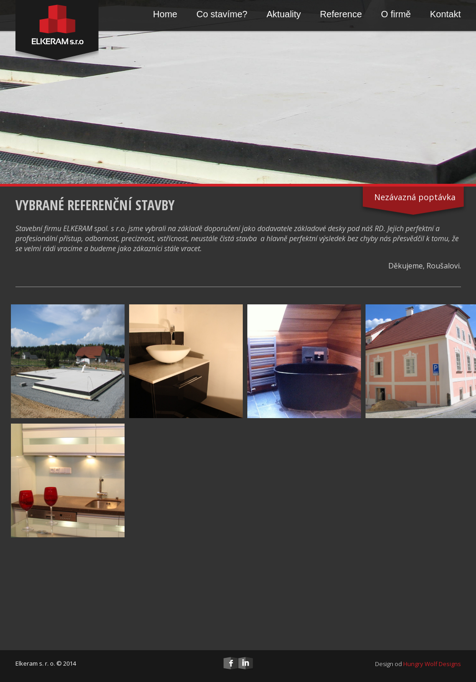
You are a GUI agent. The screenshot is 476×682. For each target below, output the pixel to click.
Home (165, 14)
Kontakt (445, 14)
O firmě (396, 14)
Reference (341, 14)
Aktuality (283, 14)
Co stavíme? (221, 14)
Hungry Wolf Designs (432, 664)
